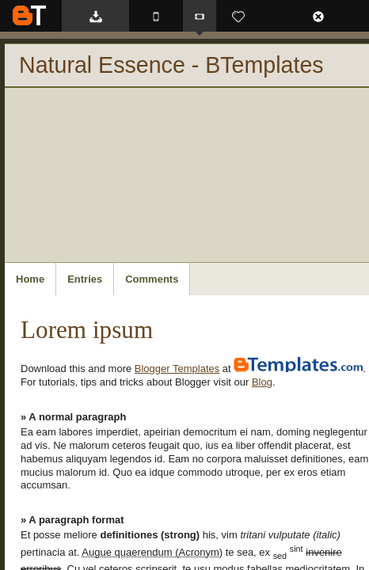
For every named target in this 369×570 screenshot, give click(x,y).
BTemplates (29, 15)
